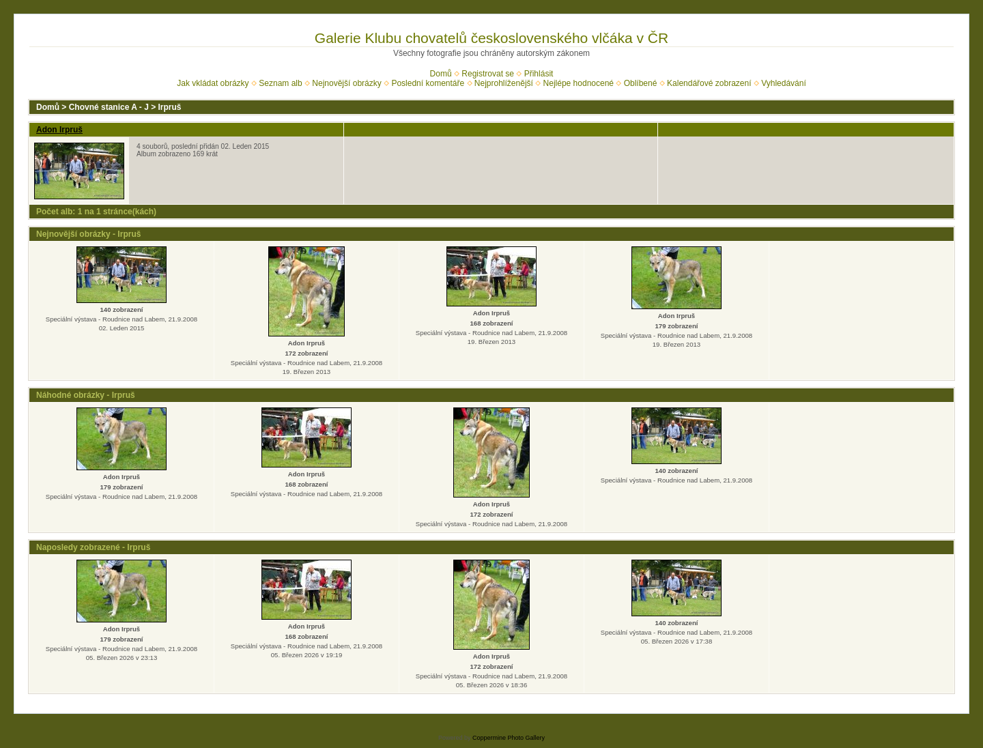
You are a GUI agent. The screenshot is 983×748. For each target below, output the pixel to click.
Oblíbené (640, 83)
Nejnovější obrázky (346, 83)
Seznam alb (280, 83)
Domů (441, 73)
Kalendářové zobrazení (709, 83)
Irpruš (170, 107)
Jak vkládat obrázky (212, 83)
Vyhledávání (783, 83)
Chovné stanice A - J (109, 107)
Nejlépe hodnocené (578, 83)
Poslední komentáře (427, 83)
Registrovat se (487, 73)
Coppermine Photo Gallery (508, 737)
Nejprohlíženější (503, 83)
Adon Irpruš (59, 129)
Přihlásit (539, 73)
